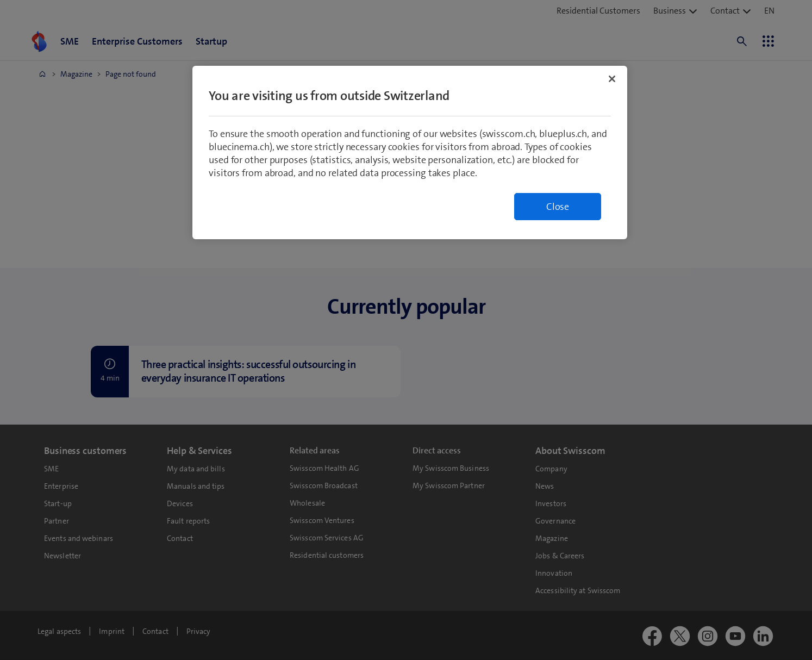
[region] (409, 152)
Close (557, 206)
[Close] (612, 79)
